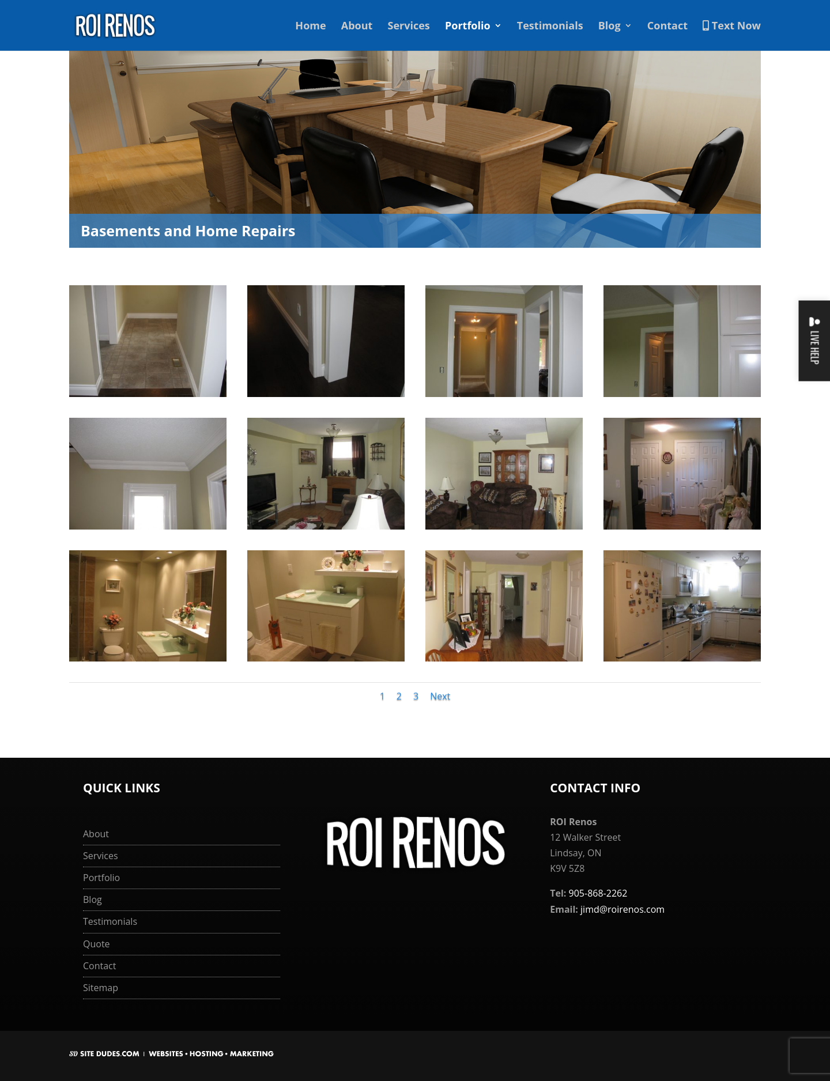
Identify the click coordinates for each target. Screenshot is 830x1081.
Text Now (732, 26)
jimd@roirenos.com (622, 909)
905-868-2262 (598, 893)
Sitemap (100, 987)
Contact (667, 26)
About (357, 26)
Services (409, 26)
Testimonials (550, 26)
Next (440, 696)
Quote (96, 944)
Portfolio (468, 26)
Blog (609, 26)
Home (310, 26)
